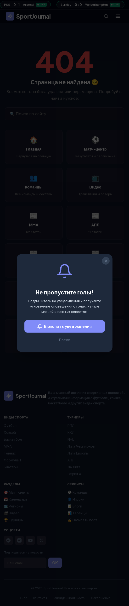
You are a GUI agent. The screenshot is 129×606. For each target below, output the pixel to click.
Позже (64, 340)
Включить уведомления (64, 326)
